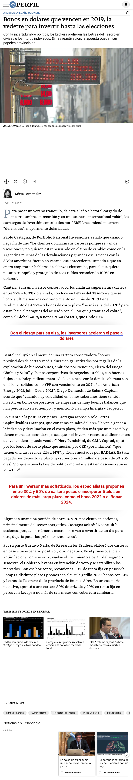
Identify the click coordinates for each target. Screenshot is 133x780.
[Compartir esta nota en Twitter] (15, 181)
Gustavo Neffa (38, 712)
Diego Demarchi (91, 712)
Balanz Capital (114, 712)
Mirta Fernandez (28, 193)
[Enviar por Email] (34, 181)
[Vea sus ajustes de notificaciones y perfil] (125, 4)
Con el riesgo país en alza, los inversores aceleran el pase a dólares (66, 336)
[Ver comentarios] (127, 14)
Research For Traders (64, 712)
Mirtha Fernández (15, 712)
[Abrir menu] (6, 5)
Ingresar (117, 4)
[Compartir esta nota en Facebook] (6, 181)
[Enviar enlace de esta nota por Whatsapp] (25, 181)
